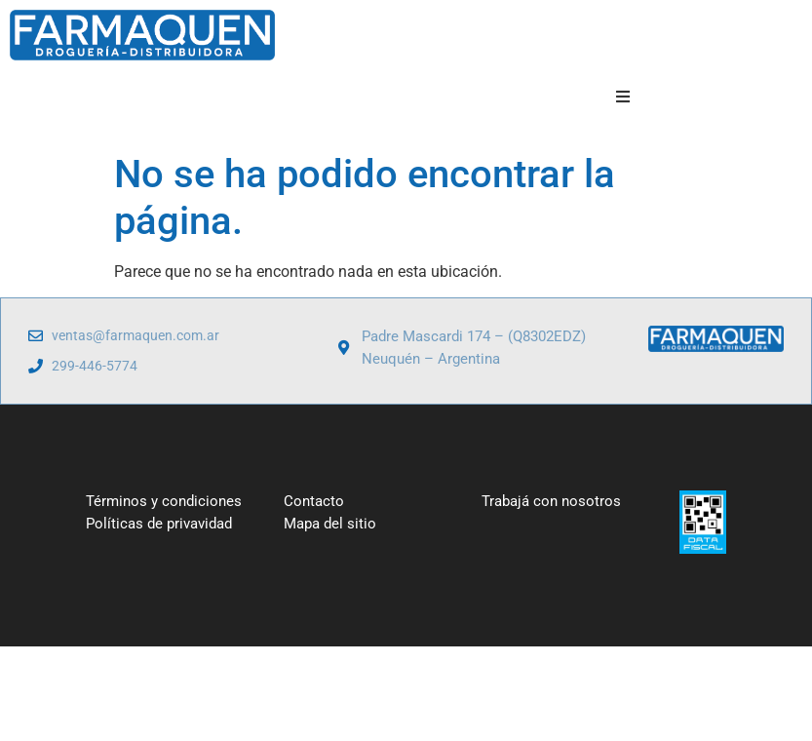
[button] (622, 97)
